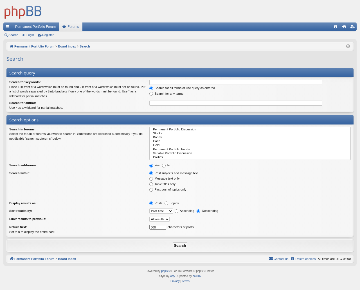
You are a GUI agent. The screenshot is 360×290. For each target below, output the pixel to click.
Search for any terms (166, 93)
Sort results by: (20, 210)
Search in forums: (22, 129)
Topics (172, 203)
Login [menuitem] (345, 28)
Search (13, 35)
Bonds (250, 137)
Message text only (164, 178)
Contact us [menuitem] (279, 258)
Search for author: (22, 103)
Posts (156, 203)
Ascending (184, 210)
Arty (172, 276)
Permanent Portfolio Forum (35, 27)
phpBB (165, 271)
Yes (154, 165)
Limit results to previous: (27, 219)
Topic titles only (162, 184)
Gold (250, 145)
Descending (207, 210)
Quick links (9, 28)
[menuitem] (335, 26)
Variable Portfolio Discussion (250, 153)
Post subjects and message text (173, 173)
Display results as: (23, 203)
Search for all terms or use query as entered (182, 88)
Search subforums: (23, 165)
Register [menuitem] (354, 28)
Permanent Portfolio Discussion (250, 130)
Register (48, 35)
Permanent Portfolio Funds (250, 149)
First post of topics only (167, 189)
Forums (73, 27)
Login (30, 35)
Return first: (18, 227)
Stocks (250, 133)
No (166, 165)
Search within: (19, 173)
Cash (250, 141)
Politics (250, 157)
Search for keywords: (25, 82)
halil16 (197, 276)
